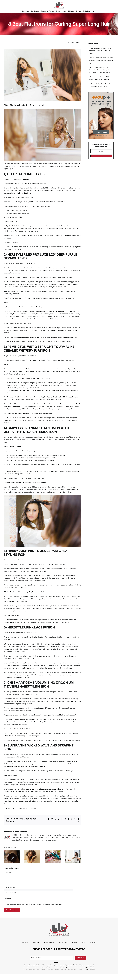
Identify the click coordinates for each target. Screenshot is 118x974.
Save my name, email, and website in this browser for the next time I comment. (34, 905)
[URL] (38, 898)
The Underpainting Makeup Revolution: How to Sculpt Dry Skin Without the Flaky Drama (100, 69)
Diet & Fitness (63, 942)
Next (78, 42)
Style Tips (93, 942)
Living (83, 942)
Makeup (74, 942)
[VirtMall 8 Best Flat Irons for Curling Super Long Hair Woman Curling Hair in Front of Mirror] (42, 75)
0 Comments (33, 808)
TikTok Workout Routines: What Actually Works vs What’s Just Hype (100, 50)
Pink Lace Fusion (51, 637)
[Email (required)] (38, 893)
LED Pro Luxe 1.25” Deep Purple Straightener (24, 277)
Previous (71, 42)
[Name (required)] (38, 887)
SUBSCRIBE (101, 156)
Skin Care (25, 942)
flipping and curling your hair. (22, 704)
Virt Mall (8, 808)
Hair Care (25, 808)
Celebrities (35, 942)
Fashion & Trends (49, 942)
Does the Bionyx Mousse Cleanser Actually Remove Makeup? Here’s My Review (101, 60)
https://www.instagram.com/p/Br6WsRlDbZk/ (20, 633)
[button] (93, 11)
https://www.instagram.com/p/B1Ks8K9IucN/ (20, 263)
